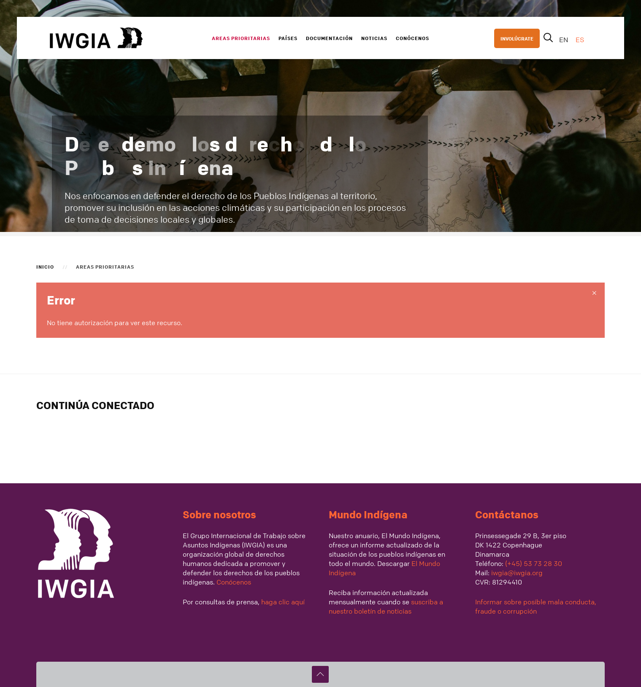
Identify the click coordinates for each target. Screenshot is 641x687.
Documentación (329, 38)
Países (288, 38)
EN (564, 39)
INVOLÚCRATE (516, 38)
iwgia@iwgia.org (517, 572)
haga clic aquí (282, 602)
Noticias (374, 38)
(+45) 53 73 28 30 (533, 563)
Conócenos (412, 38)
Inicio (45, 266)
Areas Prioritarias (241, 38)
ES (580, 39)
